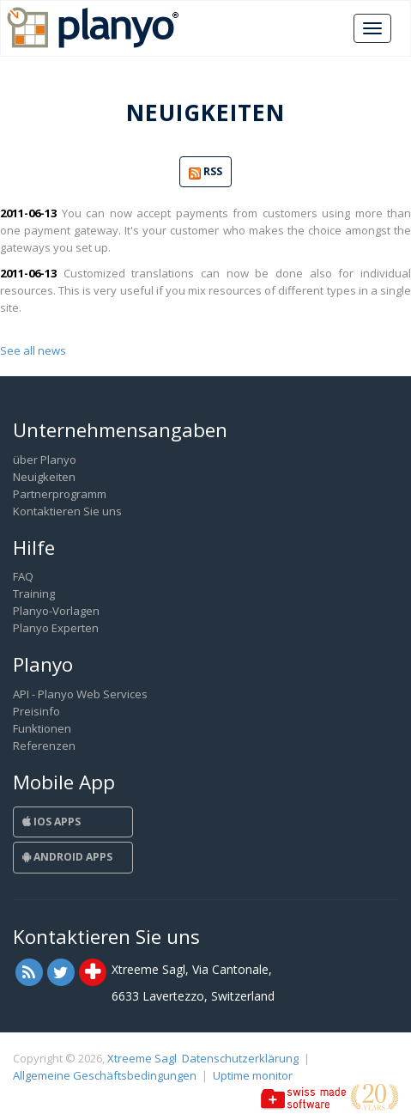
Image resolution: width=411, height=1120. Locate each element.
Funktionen (42, 728)
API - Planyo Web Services (80, 694)
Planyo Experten (56, 628)
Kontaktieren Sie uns (67, 511)
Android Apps (67, 856)
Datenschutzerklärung (240, 1058)
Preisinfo (36, 711)
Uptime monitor (253, 1075)
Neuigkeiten (44, 476)
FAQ (23, 576)
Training (34, 593)
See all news (33, 350)
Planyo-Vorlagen (56, 610)
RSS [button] (205, 172)
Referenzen (44, 745)
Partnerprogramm (59, 494)
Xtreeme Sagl (142, 1058)
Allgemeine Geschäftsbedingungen (104, 1075)
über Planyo (44, 459)
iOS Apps (51, 821)
